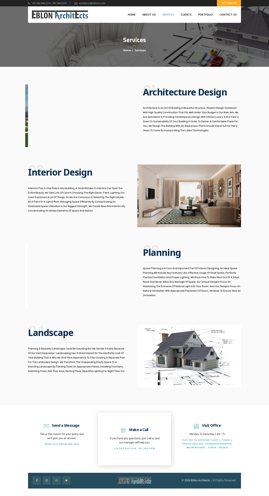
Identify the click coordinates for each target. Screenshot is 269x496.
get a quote (229, 3)
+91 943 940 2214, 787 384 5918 (134, 448)
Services (168, 14)
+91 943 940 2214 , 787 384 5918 (47, 3)
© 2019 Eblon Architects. (196, 480)
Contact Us (227, 14)
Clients (186, 14)
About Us (149, 14)
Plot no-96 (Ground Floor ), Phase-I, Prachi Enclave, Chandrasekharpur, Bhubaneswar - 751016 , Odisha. (207, 444)
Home (132, 14)
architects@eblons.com (90, 3)
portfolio (205, 14)
